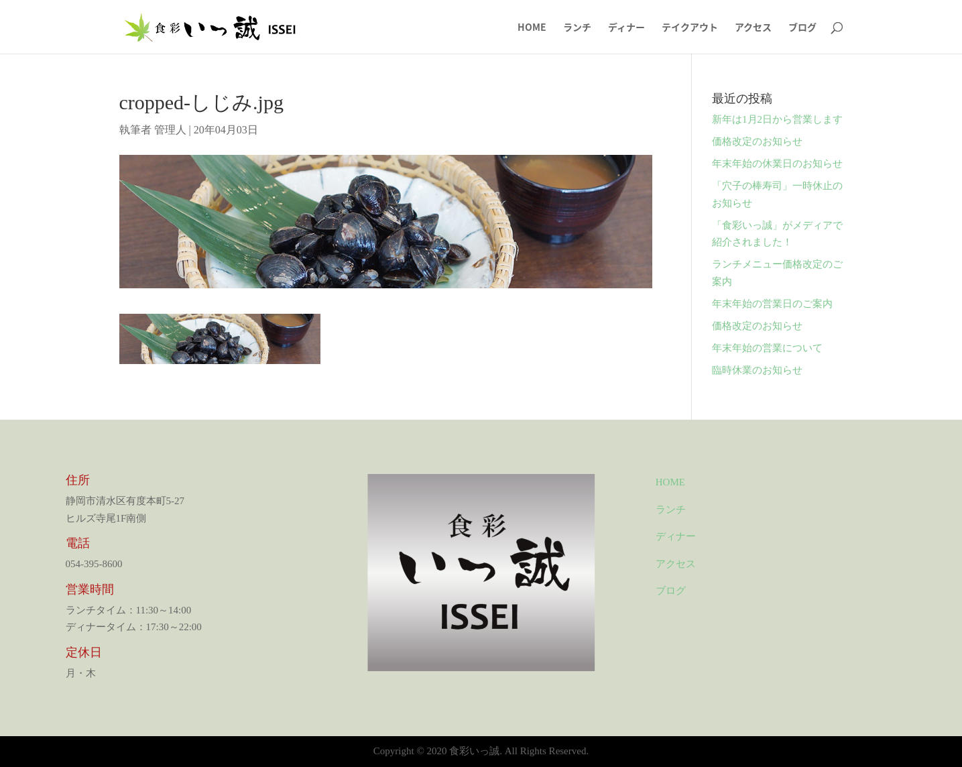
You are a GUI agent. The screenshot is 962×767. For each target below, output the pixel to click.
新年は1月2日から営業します (777, 119)
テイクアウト (690, 28)
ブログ (802, 28)
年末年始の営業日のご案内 (772, 303)
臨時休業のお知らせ (757, 370)
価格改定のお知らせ (757, 141)
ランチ (577, 28)
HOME (532, 28)
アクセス (753, 28)
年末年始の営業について (767, 348)
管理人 (170, 129)
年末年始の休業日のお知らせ (777, 163)
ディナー (626, 28)
